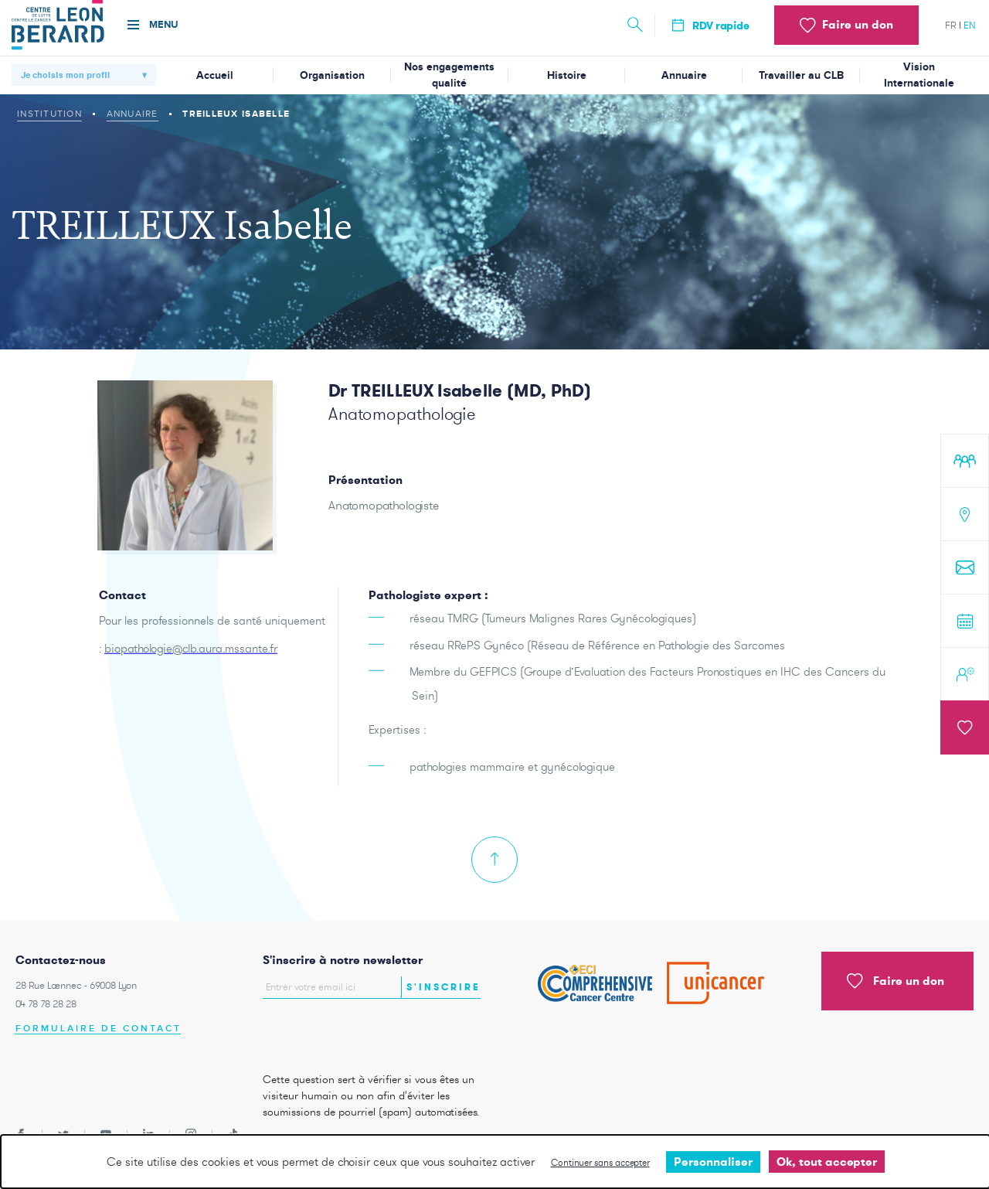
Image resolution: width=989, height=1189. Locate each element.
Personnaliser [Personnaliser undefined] (713, 1161)
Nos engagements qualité (449, 75)
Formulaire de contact (98, 1028)
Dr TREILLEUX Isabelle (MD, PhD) (460, 390)
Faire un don (895, 981)
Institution (49, 113)
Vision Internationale (919, 75)
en (970, 25)
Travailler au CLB (801, 75)
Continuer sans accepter (600, 1162)
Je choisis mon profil (65, 75)
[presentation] (353, 1031)
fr (951, 25)
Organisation (332, 75)
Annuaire (684, 75)
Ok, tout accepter (827, 1161)
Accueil (214, 75)
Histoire (566, 75)
